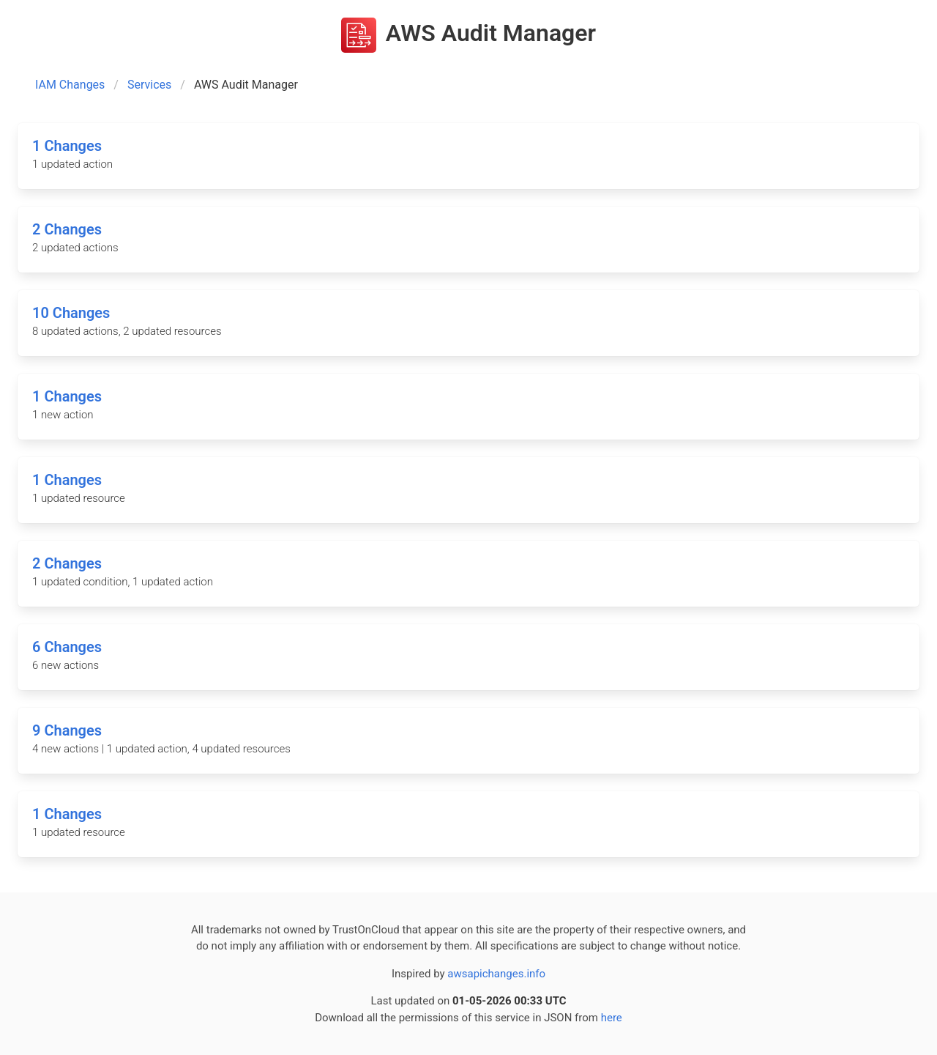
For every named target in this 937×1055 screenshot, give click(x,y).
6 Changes (67, 647)
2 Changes (67, 229)
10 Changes (71, 313)
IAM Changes (70, 85)
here (611, 1017)
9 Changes (67, 730)
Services (149, 85)
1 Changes (67, 146)
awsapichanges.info (496, 973)
